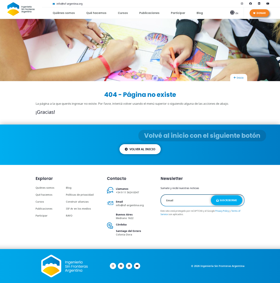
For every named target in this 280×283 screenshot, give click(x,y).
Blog (200, 13)
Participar (178, 13)
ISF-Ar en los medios (78, 208)
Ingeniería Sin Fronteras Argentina (222, 266)
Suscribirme (226, 200)
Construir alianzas (77, 201)
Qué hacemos (96, 13)
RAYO (69, 215)
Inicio (239, 77)
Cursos (123, 13)
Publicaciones (149, 13)
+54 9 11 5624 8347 (127, 192)
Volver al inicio (140, 149)
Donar (259, 13)
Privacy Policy (222, 210)
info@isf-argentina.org (69, 3)
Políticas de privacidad (80, 194)
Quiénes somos (64, 13)
